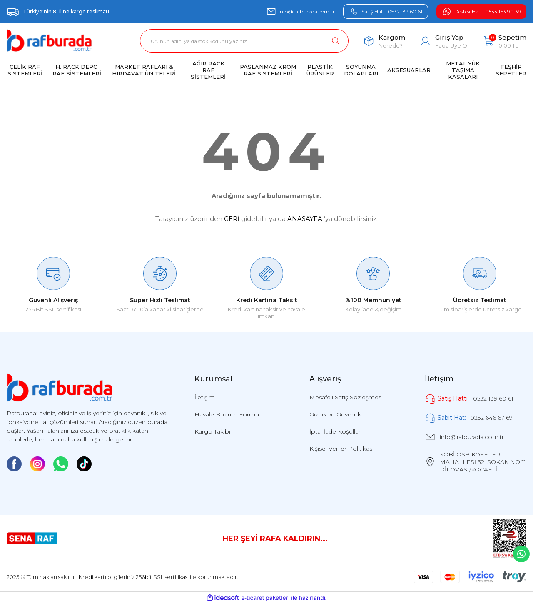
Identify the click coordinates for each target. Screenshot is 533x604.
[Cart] (504, 41)
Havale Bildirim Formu (226, 414)
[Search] (244, 41)
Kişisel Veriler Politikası (341, 448)
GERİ (231, 219)
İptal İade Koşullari (335, 431)
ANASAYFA (304, 219)
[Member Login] (444, 41)
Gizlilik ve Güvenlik (335, 414)
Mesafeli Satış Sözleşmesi (346, 397)
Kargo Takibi (212, 431)
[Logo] (49, 41)
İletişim (204, 397)
